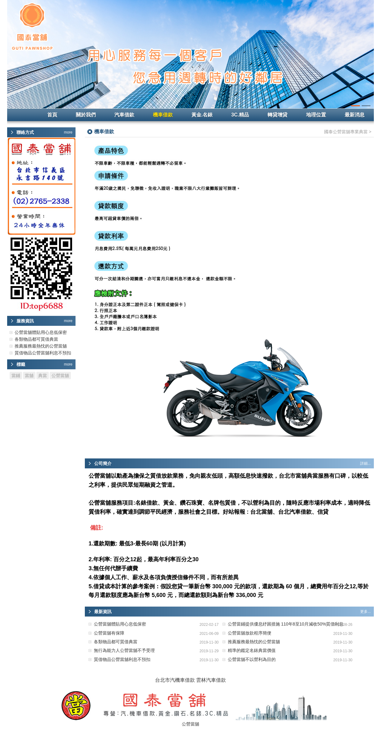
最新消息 (355, 114)
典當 (42, 375)
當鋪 (15, 375)
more (68, 132)
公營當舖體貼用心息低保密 (120, 623)
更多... (365, 611)
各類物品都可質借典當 (115, 641)
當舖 (29, 375)
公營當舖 (60, 375)
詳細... (365, 463)
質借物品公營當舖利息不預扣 (122, 659)
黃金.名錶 (202, 114)
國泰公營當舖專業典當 (346, 131)
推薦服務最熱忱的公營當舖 (254, 641)
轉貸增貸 (277, 114)
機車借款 (163, 114)
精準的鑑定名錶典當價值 (252, 650)
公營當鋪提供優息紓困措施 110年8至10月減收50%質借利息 (286, 623)
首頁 (52, 114)
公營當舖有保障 (109, 633)
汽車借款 (124, 114)
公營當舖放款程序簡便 (249, 633)
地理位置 (316, 114)
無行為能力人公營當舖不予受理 (124, 650)
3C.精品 (240, 114)
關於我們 (86, 114)
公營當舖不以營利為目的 (252, 659)
